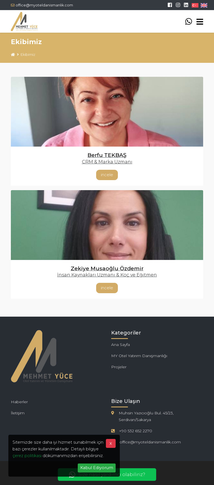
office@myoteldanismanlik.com (42, 5)
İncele (107, 174)
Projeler (119, 366)
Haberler (19, 401)
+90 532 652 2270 (135, 430)
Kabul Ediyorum (96, 467)
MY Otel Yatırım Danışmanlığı (139, 355)
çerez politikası (27, 455)
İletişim (18, 412)
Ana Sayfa (120, 344)
